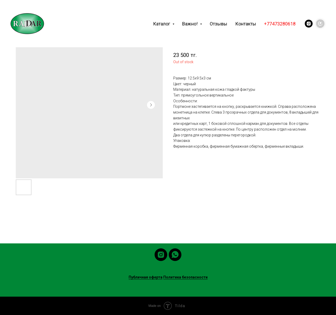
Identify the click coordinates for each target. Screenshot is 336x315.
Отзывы (218, 23)
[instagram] (309, 24)
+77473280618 (280, 23)
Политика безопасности (185, 277)
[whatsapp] (175, 254)
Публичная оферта (145, 277)
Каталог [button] (162, 23)
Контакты (245, 23)
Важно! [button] (190, 23)
